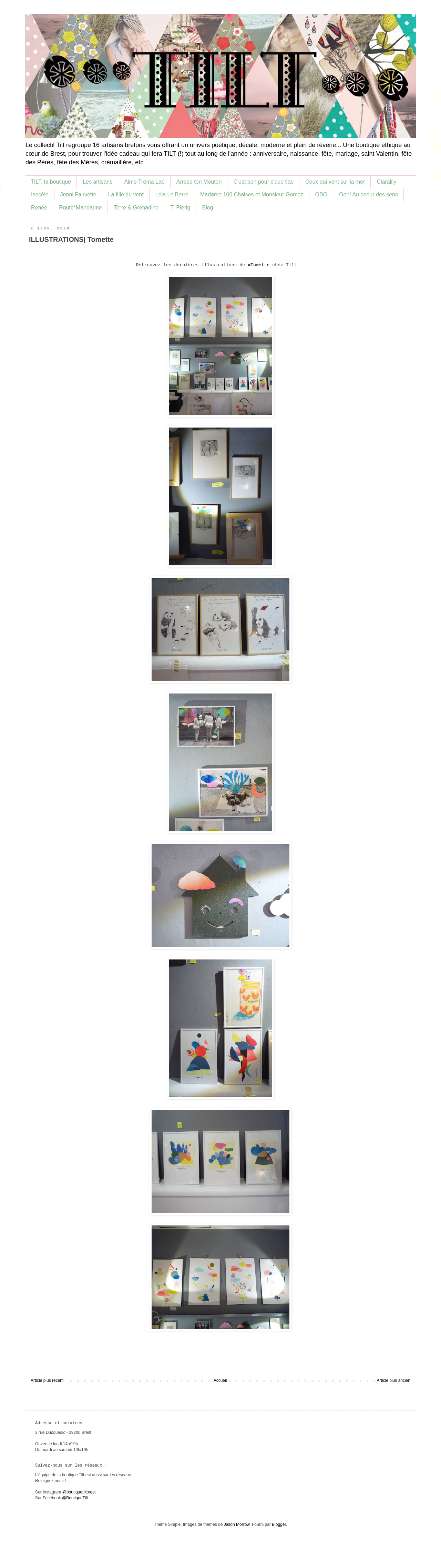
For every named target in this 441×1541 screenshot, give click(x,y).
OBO (321, 194)
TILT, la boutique (51, 182)
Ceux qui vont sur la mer (335, 182)
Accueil (220, 1380)
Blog (207, 207)
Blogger (279, 1524)
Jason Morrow (237, 1524)
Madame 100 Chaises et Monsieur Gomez (252, 194)
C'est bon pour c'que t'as (263, 182)
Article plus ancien (393, 1380)
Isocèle (40, 194)
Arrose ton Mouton (199, 182)
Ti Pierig (180, 207)
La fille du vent (126, 194)
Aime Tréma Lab (144, 182)
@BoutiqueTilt (75, 1498)
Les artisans (97, 182)
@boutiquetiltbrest (79, 1492)
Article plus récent (47, 1380)
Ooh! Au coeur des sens (368, 194)
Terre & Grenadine (136, 207)
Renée (39, 207)
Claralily (386, 182)
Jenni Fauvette (78, 194)
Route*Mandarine (80, 207)
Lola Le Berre (171, 194)
